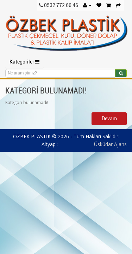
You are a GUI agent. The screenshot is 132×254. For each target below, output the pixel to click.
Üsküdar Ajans (110, 144)
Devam (109, 118)
